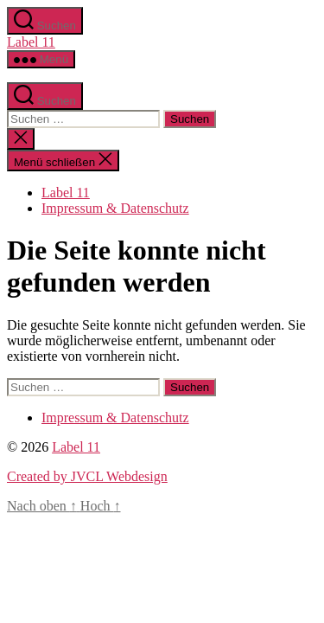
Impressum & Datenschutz (115, 208)
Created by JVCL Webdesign (87, 476)
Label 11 (31, 42)
